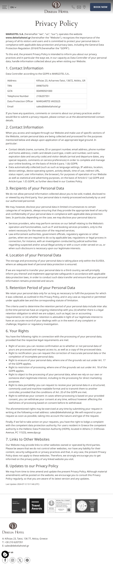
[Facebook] (5, 560)
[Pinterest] (27, 560)
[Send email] (79, 7)
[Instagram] (12, 560)
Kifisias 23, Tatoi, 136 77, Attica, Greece (26, 538)
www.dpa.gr (33, 432)
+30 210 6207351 (14, 542)
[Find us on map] (84, 7)
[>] (4, 7)
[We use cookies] (5, 554)
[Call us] (73, 7)
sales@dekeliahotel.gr (48, 106)
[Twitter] (20, 560)
